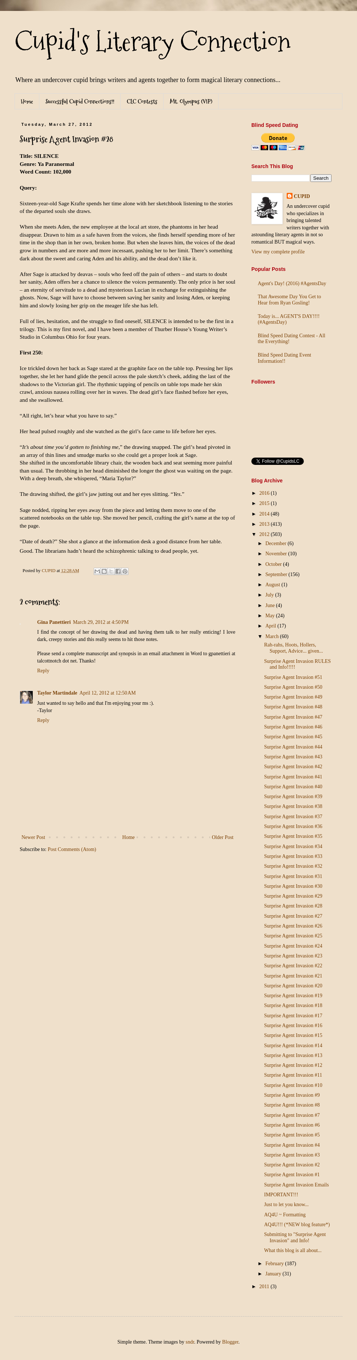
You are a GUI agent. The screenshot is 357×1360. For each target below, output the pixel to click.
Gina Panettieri (54, 622)
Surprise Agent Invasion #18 (293, 1005)
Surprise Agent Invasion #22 (293, 965)
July (270, 595)
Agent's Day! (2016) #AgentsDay (292, 283)
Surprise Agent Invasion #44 (293, 747)
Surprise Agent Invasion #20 (293, 985)
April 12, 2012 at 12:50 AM (107, 693)
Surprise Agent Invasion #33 (293, 856)
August (273, 584)
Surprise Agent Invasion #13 (293, 1055)
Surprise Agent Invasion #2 (292, 1164)
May (270, 615)
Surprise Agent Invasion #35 (293, 836)
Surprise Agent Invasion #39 (293, 796)
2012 (265, 534)
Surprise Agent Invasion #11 (293, 1075)
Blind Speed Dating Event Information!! (284, 358)
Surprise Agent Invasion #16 (293, 1025)
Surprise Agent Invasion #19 (293, 995)
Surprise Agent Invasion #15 (293, 1035)
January (273, 1274)
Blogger (230, 1342)
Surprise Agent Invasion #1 (292, 1174)
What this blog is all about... (293, 1250)
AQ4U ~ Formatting (285, 1214)
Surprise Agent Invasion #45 (293, 736)
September (276, 574)
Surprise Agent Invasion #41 (293, 777)
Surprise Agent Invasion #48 (293, 707)
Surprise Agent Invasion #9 (292, 1095)
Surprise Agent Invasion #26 (293, 926)
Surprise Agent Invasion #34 (293, 846)
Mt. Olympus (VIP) (191, 101)
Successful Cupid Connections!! (80, 101)
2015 (265, 503)
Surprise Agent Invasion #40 (293, 786)
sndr (189, 1342)
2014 (265, 514)
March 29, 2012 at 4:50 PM (101, 622)
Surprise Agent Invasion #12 (293, 1065)
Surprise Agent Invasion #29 (293, 896)
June (270, 605)
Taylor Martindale (57, 693)
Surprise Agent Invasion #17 (293, 1015)
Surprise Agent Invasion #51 (293, 677)
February (275, 1263)
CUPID (302, 196)
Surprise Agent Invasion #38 (293, 806)
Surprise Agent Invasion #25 (293, 936)
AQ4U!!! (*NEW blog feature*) (297, 1224)
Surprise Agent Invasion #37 (293, 816)
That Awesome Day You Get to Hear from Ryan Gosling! (289, 300)
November (276, 553)
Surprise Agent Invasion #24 (293, 946)
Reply (43, 670)
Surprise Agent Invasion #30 (293, 886)
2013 (265, 524)
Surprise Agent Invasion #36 (293, 826)
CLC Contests (142, 101)
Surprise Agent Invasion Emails (296, 1185)
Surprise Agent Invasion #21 (293, 976)
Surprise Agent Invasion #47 (293, 717)
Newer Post (33, 837)
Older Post (223, 837)
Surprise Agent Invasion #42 (293, 766)
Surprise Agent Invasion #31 (293, 876)
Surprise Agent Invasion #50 (293, 687)
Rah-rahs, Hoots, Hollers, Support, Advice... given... (293, 648)
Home (27, 101)
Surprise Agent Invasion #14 (293, 1045)
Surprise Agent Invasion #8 (292, 1105)
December (276, 543)
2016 (265, 493)
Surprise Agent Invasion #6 (292, 1125)
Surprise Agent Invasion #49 (293, 697)
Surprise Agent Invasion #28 (293, 906)
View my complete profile (278, 251)
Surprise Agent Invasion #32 (293, 866)
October (274, 564)
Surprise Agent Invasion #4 (292, 1145)
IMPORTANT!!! (281, 1194)
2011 (265, 1286)
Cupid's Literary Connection (153, 42)
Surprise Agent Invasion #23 (293, 956)
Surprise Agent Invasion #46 (293, 727)
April (271, 626)
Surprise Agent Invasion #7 (292, 1115)
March (272, 636)
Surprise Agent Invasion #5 (292, 1135)
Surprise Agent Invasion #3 (292, 1155)
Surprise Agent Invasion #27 (293, 916)
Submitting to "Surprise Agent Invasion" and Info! (295, 1237)
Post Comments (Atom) (72, 849)
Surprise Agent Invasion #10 (293, 1085)
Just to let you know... (286, 1204)
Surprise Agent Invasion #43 (293, 756)
